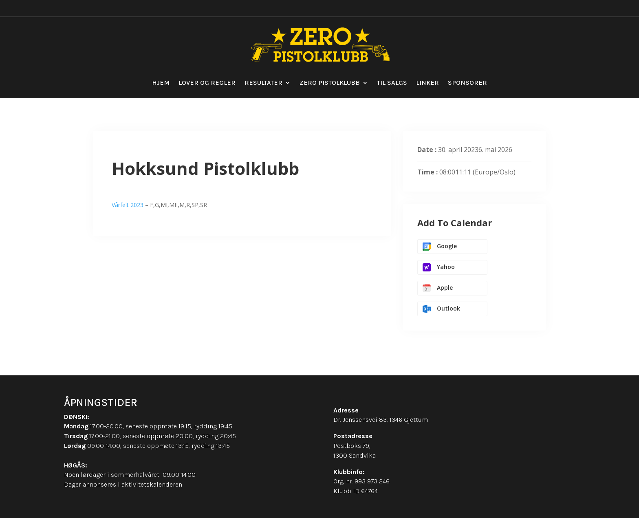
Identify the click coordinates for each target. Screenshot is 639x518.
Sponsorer (467, 82)
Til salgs (392, 82)
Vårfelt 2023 (127, 205)
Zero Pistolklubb (330, 82)
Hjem (161, 82)
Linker (427, 82)
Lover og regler (207, 82)
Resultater (263, 82)
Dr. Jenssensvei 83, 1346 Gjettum (380, 419)
